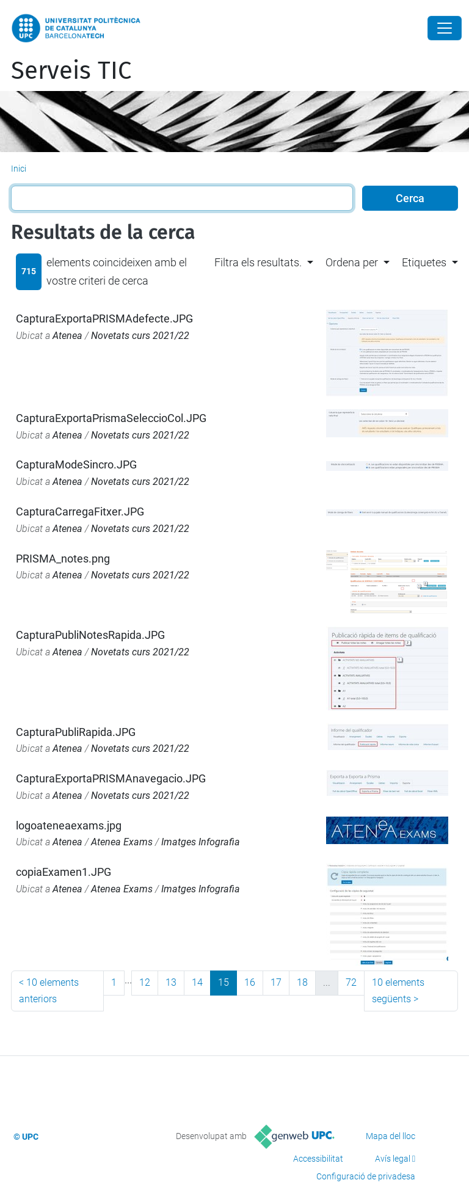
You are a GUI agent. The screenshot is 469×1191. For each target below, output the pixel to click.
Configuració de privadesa (365, 1176)
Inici (18, 168)
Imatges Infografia (200, 842)
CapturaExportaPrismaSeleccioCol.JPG (111, 418)
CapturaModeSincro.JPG (76, 464)
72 (351, 982)
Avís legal (392, 1159)
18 (302, 982)
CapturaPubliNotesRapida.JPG (90, 634)
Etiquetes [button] (424, 262)
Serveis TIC (71, 71)
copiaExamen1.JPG (63, 871)
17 (276, 982)
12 (144, 982)
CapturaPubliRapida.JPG (76, 732)
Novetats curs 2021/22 (140, 335)
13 (170, 982)
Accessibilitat (318, 1159)
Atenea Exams (122, 842)
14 (197, 982)
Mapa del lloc (390, 1136)
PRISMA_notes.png (63, 558)
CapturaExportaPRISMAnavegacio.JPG (111, 778)
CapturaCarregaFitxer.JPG (80, 511)
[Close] (444, 28)
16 (249, 982)
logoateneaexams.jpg (69, 825)
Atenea (67, 335)
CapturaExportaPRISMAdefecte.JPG (104, 318)
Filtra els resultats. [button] (258, 262)
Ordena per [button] (351, 262)
